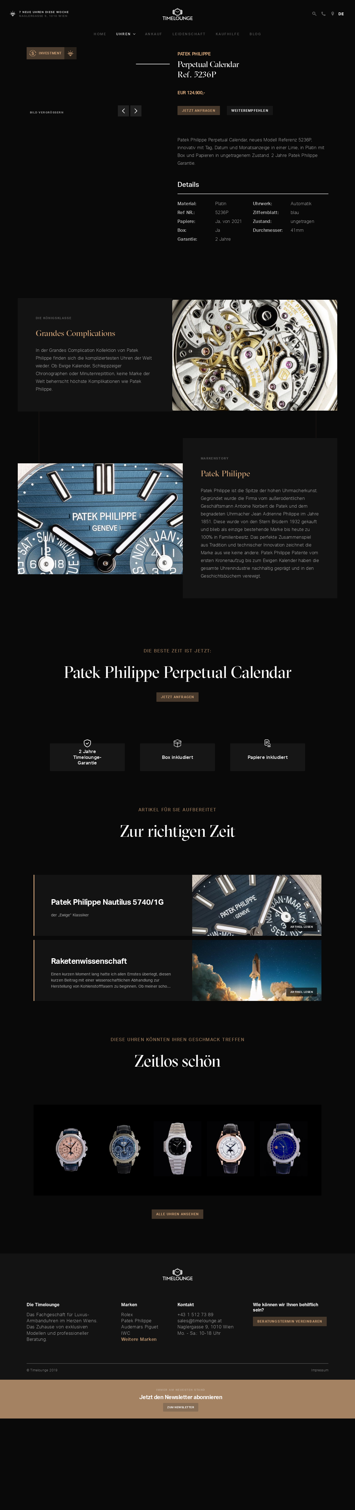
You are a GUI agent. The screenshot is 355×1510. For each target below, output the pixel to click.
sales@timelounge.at (200, 1339)
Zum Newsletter (181, 1425)
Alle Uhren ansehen (177, 1233)
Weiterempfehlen (249, 110)
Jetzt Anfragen (198, 110)
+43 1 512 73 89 (196, 1333)
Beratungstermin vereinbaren (289, 1340)
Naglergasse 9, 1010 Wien (206, 1345)
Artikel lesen (301, 945)
